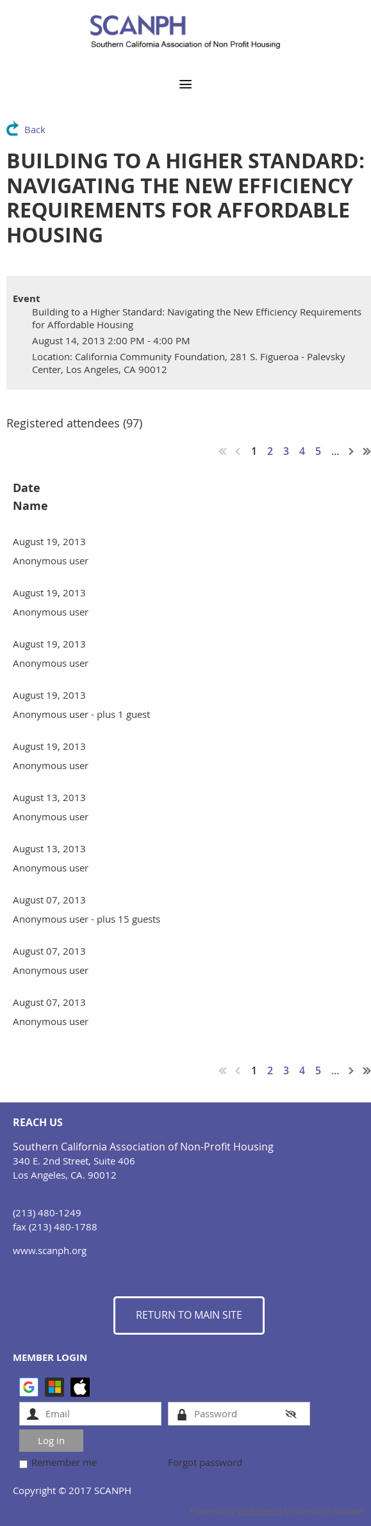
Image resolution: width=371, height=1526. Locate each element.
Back (34, 129)
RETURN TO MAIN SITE (189, 1315)
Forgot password (205, 1462)
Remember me (64, 1462)
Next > (351, 451)
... (335, 451)
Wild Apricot (259, 1511)
